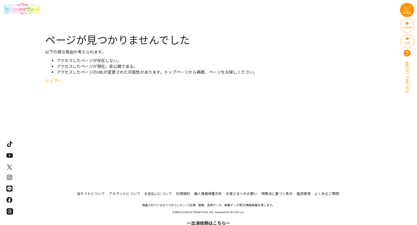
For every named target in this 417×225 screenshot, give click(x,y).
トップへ (53, 81)
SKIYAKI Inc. (237, 212)
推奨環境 (303, 193)
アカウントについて (124, 193)
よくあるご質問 (326, 193)
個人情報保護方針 (208, 193)
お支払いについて (158, 193)
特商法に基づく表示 (276, 193)
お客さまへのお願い (241, 193)
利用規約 (183, 193)
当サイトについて (91, 193)
